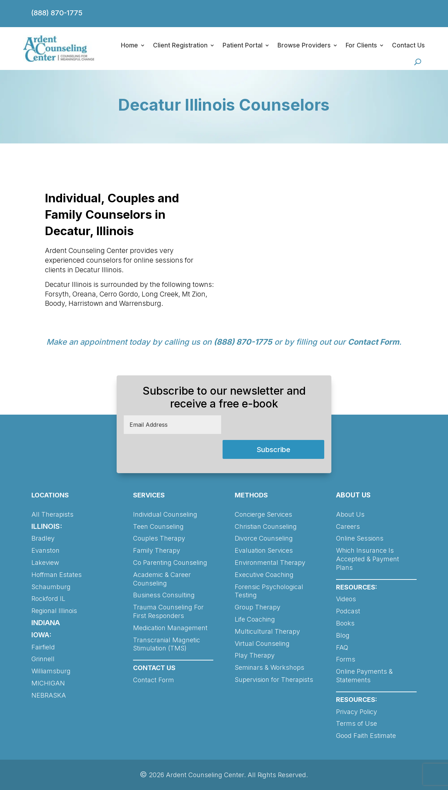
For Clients (361, 45)
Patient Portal (243, 45)
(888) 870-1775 (56, 13)
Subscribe (273, 449)
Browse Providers (304, 45)
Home (129, 45)
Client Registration (180, 45)
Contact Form (373, 341)
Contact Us (408, 45)
